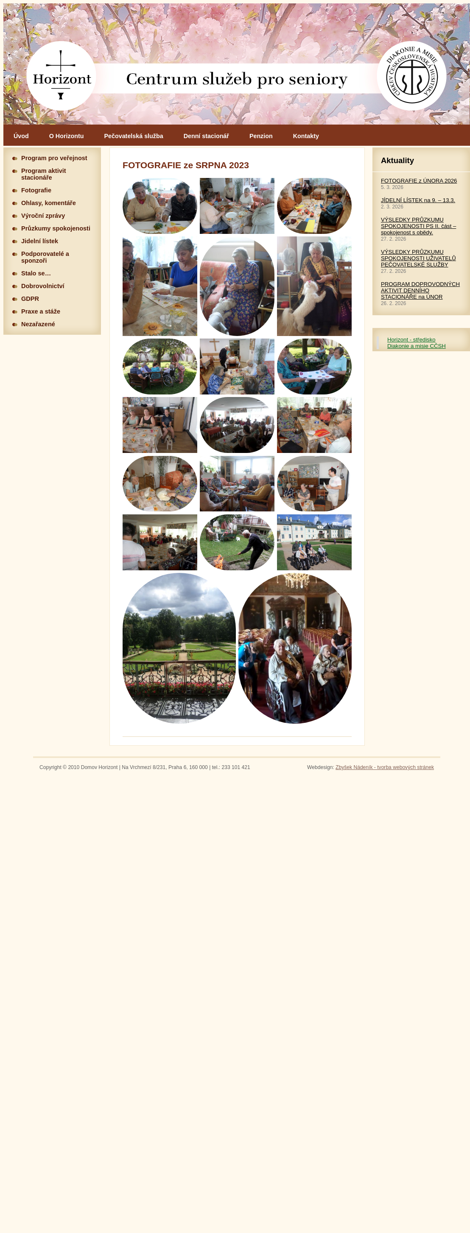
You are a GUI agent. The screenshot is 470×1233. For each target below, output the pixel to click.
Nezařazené (38, 324)
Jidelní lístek (39, 241)
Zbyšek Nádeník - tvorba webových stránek (385, 767)
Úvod (21, 136)
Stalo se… (36, 273)
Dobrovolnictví (42, 286)
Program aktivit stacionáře (43, 174)
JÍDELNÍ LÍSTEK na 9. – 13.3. (418, 200)
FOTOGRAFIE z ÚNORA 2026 (419, 181)
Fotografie (36, 190)
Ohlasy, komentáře (48, 203)
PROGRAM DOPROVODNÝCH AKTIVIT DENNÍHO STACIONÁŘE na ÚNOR (420, 290)
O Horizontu (66, 136)
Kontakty (306, 136)
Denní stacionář (206, 136)
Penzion (261, 136)
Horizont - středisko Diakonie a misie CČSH (416, 342)
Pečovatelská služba (133, 136)
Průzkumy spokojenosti (55, 228)
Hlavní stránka (236, 64)
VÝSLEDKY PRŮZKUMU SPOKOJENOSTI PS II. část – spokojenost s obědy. (418, 226)
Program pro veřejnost (54, 158)
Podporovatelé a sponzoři (45, 257)
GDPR (30, 298)
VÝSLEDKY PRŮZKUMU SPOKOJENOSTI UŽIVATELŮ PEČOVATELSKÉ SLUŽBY (418, 258)
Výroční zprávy (43, 215)
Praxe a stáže (40, 311)
